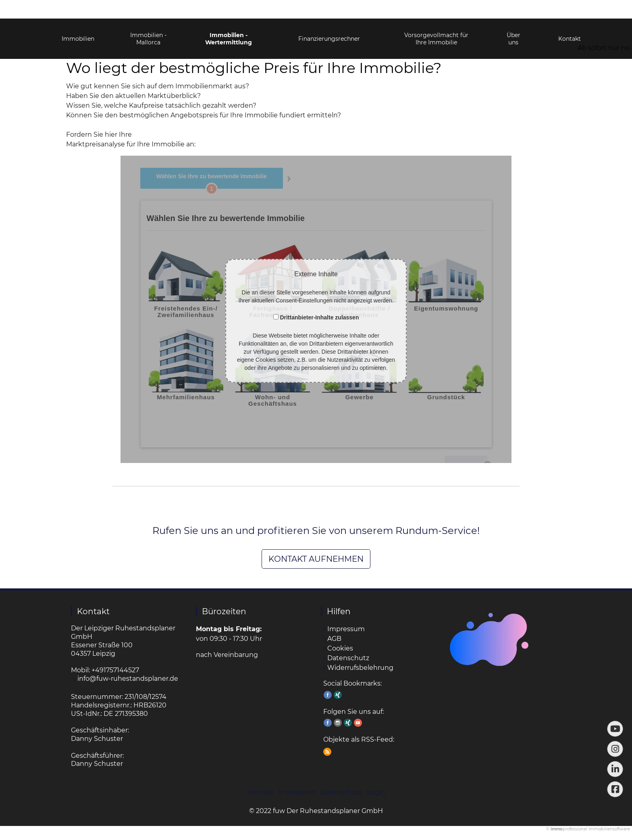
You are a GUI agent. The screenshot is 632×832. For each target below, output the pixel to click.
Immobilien (78, 20)
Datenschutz (348, 658)
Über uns (513, 20)
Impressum (346, 629)
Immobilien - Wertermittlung (228, 20)
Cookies (340, 648)
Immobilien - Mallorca (148, 20)
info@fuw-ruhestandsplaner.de (127, 678)
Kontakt (569, 20)
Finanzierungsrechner (329, 20)
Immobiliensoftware (609, 829)
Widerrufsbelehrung (360, 667)
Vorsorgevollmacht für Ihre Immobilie (436, 20)
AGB (334, 638)
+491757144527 (115, 670)
